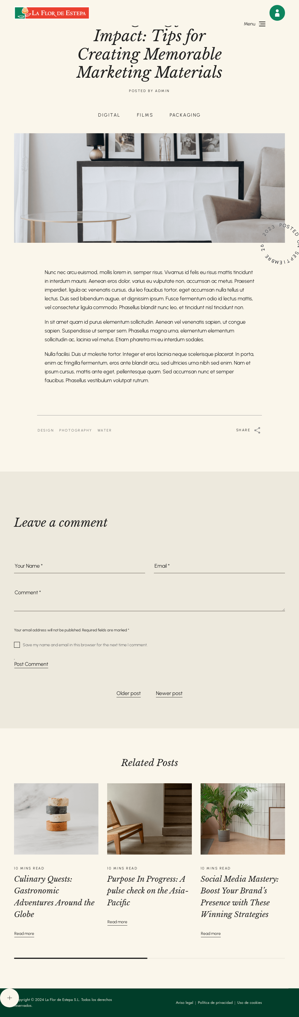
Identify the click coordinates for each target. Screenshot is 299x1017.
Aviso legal (184, 1002)
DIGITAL (109, 115)
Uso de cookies (249, 1002)
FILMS (145, 115)
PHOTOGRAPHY (75, 430)
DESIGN (46, 430)
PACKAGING (185, 115)
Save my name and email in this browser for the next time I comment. (85, 644)
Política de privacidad (215, 1002)
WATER (105, 430)
